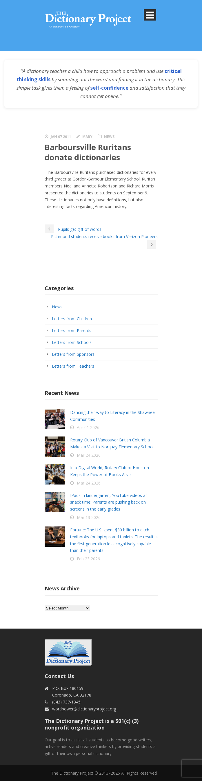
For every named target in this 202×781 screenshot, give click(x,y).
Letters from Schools (72, 342)
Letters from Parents (71, 330)
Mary (87, 136)
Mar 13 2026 (89, 517)
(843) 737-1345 (66, 702)
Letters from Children (72, 318)
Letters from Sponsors (73, 354)
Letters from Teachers (73, 366)
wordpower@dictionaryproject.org (84, 709)
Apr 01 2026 (88, 427)
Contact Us (59, 676)
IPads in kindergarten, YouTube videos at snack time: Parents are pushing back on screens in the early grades (108, 502)
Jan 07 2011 (61, 136)
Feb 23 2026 (88, 558)
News (109, 136)
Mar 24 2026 (89, 455)
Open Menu (150, 15)
